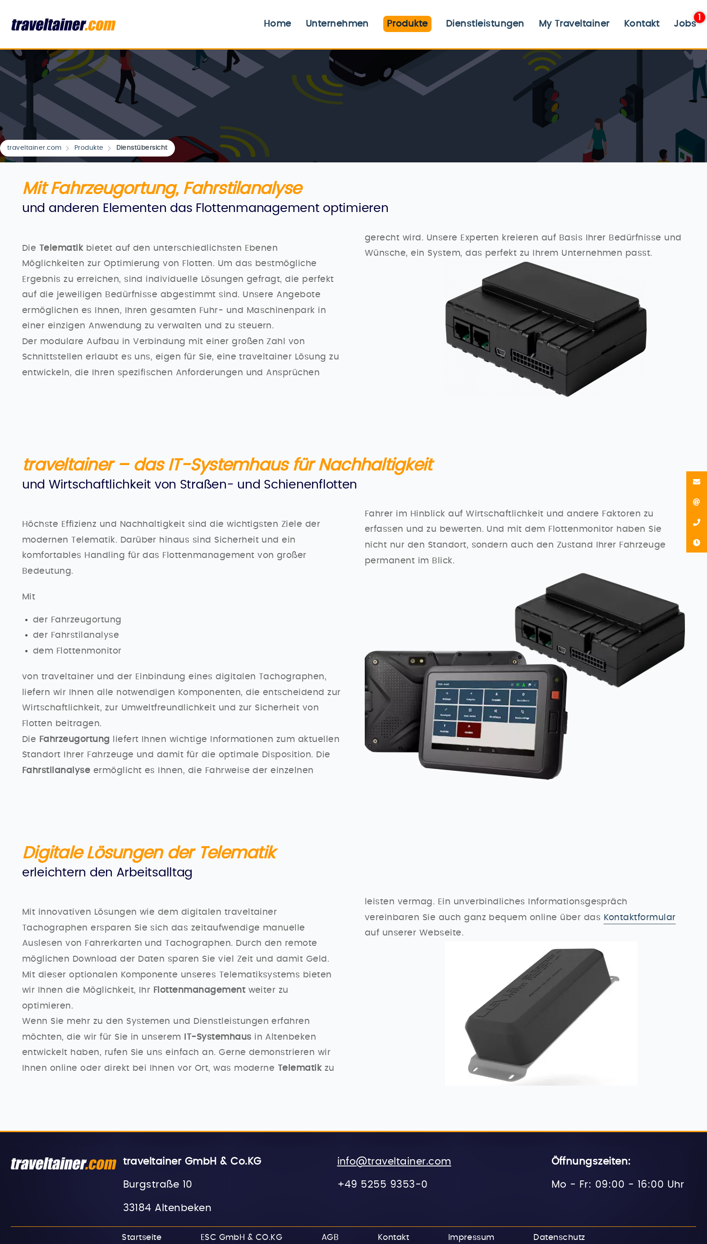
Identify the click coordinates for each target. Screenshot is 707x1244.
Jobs (685, 23)
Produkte (89, 148)
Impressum (471, 1238)
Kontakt (641, 23)
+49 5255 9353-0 (382, 1184)
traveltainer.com (34, 148)
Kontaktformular (640, 917)
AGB (330, 1238)
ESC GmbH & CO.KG (242, 1238)
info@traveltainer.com (394, 1161)
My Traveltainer (574, 23)
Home (277, 23)
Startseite (141, 1238)
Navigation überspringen (241, 15)
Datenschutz (559, 1238)
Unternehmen (337, 23)
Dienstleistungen (485, 23)
